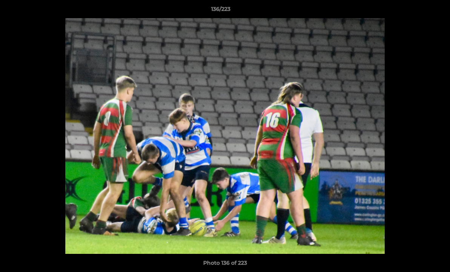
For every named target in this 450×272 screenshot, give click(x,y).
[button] (418, 11)
